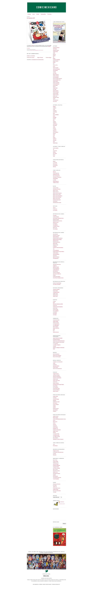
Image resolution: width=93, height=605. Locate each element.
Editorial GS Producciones (57, 220)
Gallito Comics (55, 431)
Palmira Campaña (56, 82)
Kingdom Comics (56, 450)
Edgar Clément (55, 61)
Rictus (54, 154)
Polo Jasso (55, 153)
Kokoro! (54, 407)
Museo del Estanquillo (57, 356)
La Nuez (54, 453)
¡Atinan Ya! (55, 486)
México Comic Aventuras (57, 193)
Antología (29, 14)
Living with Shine (56, 466)
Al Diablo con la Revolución (57, 361)
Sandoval (54, 138)
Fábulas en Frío (55, 462)
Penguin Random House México (58, 251)
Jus (53, 248)
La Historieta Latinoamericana (58, 452)
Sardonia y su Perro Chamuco (58, 439)
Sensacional (55, 201)
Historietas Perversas (56, 189)
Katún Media (55, 385)
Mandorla (54, 454)
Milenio (54, 161)
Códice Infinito (55, 396)
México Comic (55, 190)
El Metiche (55, 246)
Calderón (54, 107)
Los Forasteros (55, 387)
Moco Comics (55, 469)
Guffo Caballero (55, 148)
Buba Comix (55, 421)
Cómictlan (54, 215)
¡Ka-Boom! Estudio (56, 289)
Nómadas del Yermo (56, 473)
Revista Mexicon (56, 181)
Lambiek (54, 346)
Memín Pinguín (55, 326)
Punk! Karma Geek (56, 388)
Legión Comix (55, 293)
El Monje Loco (55, 428)
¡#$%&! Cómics (55, 416)
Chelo (54, 109)
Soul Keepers (55, 409)
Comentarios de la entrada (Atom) (37, 59)
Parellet (54, 474)
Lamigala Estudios (56, 292)
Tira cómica (49, 14)
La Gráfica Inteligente (56, 344)
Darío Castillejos (56, 114)
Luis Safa (54, 73)
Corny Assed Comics (56, 488)
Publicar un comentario (31, 55)
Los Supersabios (56, 325)
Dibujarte (54, 400)
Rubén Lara (55, 96)
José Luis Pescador (56, 69)
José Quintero (55, 70)
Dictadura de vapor (56, 401)
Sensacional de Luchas (57, 202)
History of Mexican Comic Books (58, 342)
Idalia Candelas (55, 67)
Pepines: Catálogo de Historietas (58, 347)
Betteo (54, 58)
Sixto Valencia (62, 15)
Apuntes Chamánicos (56, 376)
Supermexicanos (56, 332)
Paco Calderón (55, 132)
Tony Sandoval (55, 100)
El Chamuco (55, 223)
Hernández (55, 125)
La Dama (54, 129)
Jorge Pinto (55, 150)
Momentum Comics (56, 470)
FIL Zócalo (55, 313)
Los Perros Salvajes (56, 468)
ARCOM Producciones (57, 264)
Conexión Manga (56, 399)
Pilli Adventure (55, 476)
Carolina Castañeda (56, 59)
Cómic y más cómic (56, 380)
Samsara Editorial (56, 254)
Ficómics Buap (55, 309)
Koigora (54, 405)
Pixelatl (54, 275)
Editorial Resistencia (56, 242)
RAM (54, 329)
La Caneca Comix (56, 433)
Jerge (54, 126)
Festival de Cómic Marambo (58, 306)
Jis (53, 149)
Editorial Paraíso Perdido (57, 239)
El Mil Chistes (55, 427)
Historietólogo (55, 178)
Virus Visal (55, 101)
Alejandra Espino (56, 50)
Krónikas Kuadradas (56, 465)
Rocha (54, 137)
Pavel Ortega (55, 85)
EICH (54, 302)
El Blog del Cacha (56, 174)
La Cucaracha (55, 343)
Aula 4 (54, 420)
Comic (34, 14)
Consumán (55, 425)
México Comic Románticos (57, 195)
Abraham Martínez (56, 47)
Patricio (49, 46)
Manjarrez (54, 130)
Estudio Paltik (55, 290)
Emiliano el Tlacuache (57, 429)
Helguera (54, 122)
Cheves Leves (55, 379)
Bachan (54, 54)
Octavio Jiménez (56, 75)
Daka (54, 113)
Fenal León (55, 305)
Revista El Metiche (56, 389)
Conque (54, 301)
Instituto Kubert (55, 489)
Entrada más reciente (30, 57)
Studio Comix (55, 296)
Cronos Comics (55, 187)
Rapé (54, 134)
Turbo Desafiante (56, 478)
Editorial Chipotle (56, 219)
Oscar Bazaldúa (56, 77)
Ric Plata (54, 89)
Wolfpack (54, 411)
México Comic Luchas (57, 194)
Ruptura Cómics (56, 408)
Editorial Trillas (55, 244)
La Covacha (55, 210)
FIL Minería (55, 312)
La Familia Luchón (56, 435)
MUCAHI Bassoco (56, 354)
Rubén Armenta (55, 94)
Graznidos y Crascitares (57, 177)
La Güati (54, 179)
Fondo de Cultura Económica (58, 247)
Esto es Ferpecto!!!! (56, 175)
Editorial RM (55, 243)
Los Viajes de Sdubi (56, 436)
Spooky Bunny (55, 294)
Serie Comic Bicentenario (57, 368)
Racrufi (54, 86)
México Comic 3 (55, 191)
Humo (54, 66)
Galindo (54, 121)
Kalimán (54, 432)
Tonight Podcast (56, 373)
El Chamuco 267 (31, 18)
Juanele (54, 71)
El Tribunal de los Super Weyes (58, 384)
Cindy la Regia (55, 461)
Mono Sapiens (55, 437)
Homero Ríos (55, 65)
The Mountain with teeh (57, 477)
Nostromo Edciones (56, 272)
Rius (54, 136)
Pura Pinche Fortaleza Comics (58, 277)
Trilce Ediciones (55, 258)
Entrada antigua (48, 57)
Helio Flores (55, 124)
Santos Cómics (55, 391)
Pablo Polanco (55, 81)
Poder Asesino (55, 367)
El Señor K (55, 364)
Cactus (54, 423)
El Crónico (55, 485)
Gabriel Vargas (55, 321)
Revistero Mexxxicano (57, 199)
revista (32, 45)
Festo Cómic (55, 308)
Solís (54, 141)
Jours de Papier (55, 464)
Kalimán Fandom (56, 322)
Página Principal (40, 57)
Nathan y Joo (55, 472)
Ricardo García (55, 90)
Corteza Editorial (56, 216)
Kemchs (54, 128)
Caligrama (55, 265)
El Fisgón (54, 117)
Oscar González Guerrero (57, 78)
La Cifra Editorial (56, 250)
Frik (53, 63)
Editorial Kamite (55, 222)
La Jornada (55, 162)
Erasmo (54, 118)
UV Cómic (55, 314)
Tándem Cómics (56, 182)
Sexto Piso (55, 255)
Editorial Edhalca (56, 236)
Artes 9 (54, 207)
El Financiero (55, 165)
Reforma (54, 166)
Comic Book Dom (56, 173)
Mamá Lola (55, 227)
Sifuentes (54, 140)
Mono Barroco (55, 271)
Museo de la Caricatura (57, 355)
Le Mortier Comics (56, 226)
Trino (54, 156)
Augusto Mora (55, 51)
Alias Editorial (55, 234)
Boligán (54, 106)
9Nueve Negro (55, 417)
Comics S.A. (55, 381)
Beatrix (54, 55)
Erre (54, 120)
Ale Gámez (55, 48)
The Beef (54, 492)
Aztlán (54, 363)
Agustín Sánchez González (57, 338)
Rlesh (54, 348)
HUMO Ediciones (56, 269)
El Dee (54, 62)
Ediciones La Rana (56, 235)
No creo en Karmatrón (57, 490)
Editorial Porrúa (55, 240)
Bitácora (54, 171)
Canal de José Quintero (57, 377)
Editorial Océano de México (57, 238)
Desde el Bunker (56, 383)
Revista (37, 14)
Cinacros (54, 424)
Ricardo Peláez (55, 93)
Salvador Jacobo (56, 97)
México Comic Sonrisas (57, 197)
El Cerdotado (55, 445)
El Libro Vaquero (56, 404)
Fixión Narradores (56, 268)
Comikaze (54, 397)
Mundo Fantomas (56, 328)
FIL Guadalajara (56, 310)
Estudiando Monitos (56, 339)
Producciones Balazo (56, 276)
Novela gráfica (43, 14)
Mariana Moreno (56, 74)
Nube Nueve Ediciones (57, 273)
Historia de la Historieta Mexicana (59, 340)
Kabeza (54, 152)
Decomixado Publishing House (58, 218)
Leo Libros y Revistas (56, 284)
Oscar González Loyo (56, 79)
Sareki (54, 98)
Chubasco (55, 110)
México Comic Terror (56, 198)
